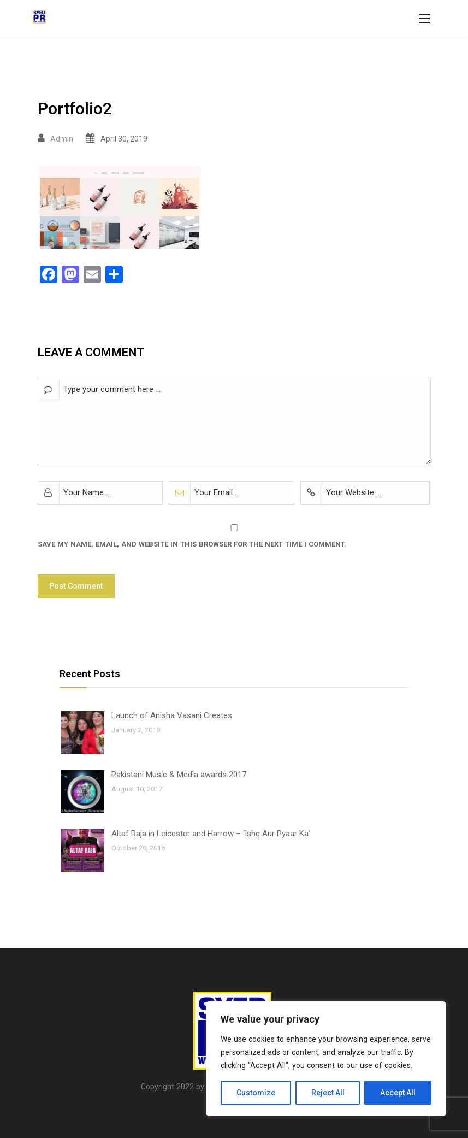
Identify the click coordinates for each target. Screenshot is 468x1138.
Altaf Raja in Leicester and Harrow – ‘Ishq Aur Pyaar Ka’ (210, 833)
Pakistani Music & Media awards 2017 (178, 774)
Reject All (328, 1092)
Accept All (398, 1092)
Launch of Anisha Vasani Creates (171, 715)
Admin (61, 138)
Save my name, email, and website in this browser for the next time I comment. (192, 544)
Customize (255, 1092)
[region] (326, 1058)
